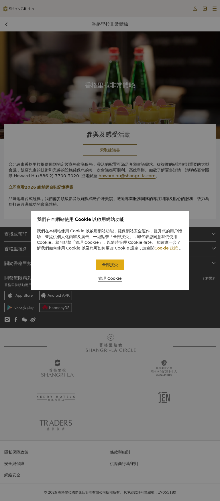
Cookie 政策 (166, 248)
